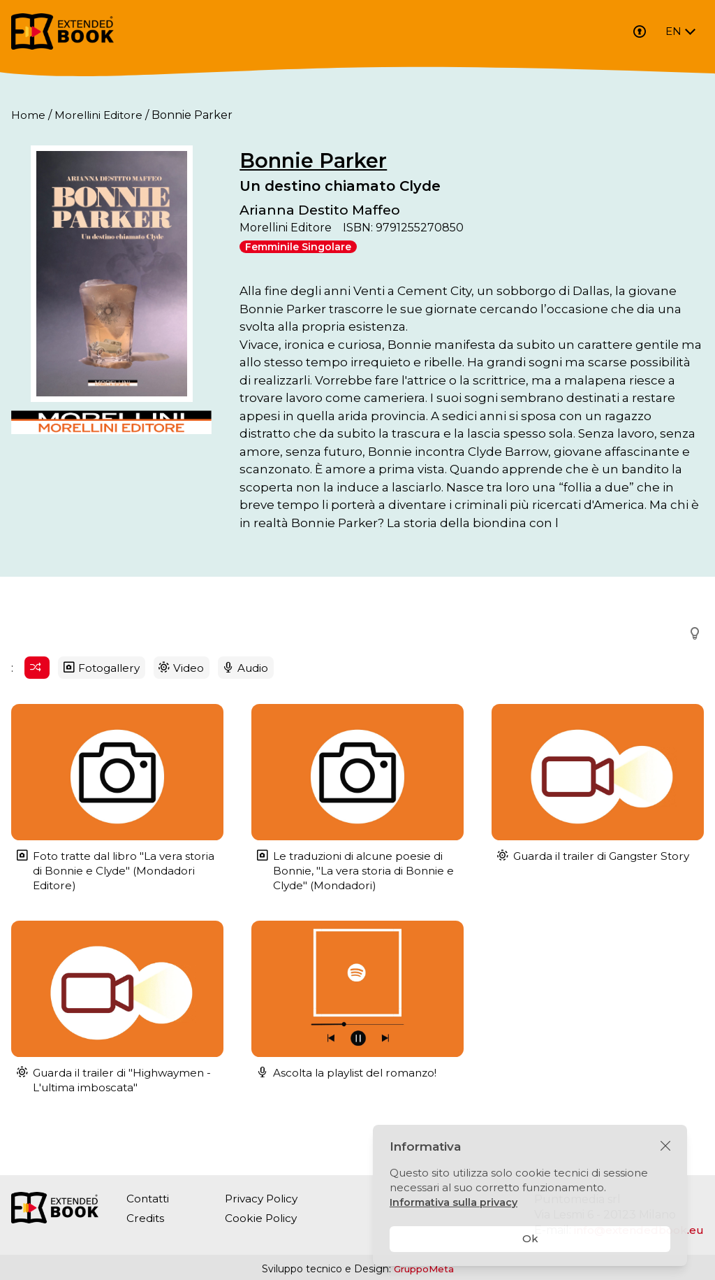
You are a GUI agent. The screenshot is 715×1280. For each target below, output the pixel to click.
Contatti (149, 1198)
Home (28, 115)
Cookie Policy (265, 1218)
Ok (530, 1238)
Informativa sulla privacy (455, 1202)
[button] (690, 651)
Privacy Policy (266, 1198)
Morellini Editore (100, 115)
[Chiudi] (665, 1146)
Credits (145, 1218)
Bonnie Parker (343, 160)
